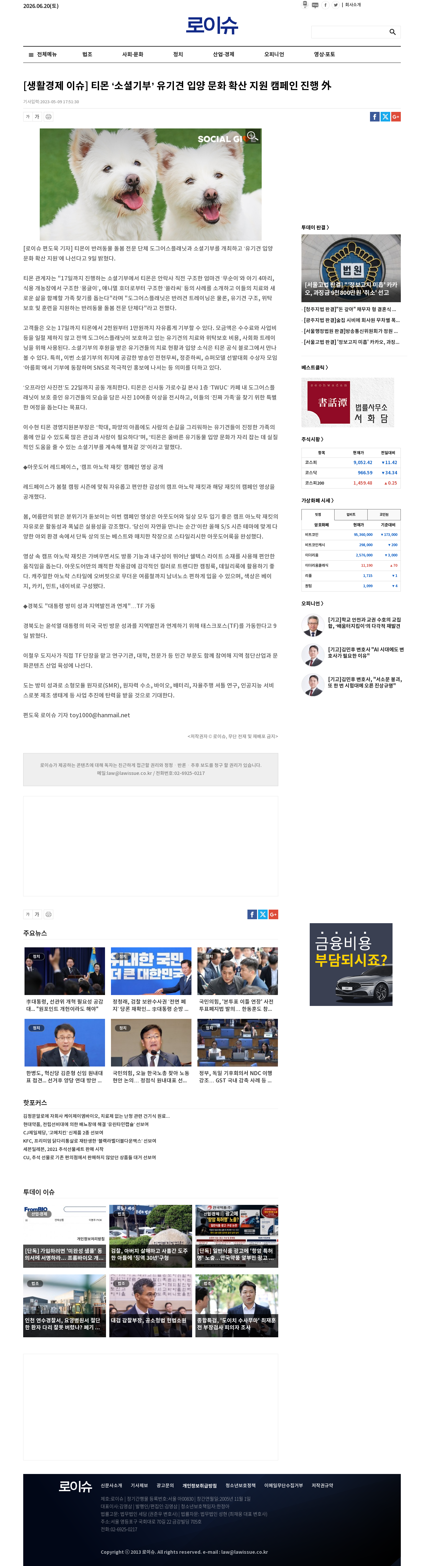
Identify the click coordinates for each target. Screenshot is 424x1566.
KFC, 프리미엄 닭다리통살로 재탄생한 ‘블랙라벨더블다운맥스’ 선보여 (89, 1141)
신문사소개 (111, 1486)
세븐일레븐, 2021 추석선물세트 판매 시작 (63, 1149)
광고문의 (165, 1486)
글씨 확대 (37, 116)
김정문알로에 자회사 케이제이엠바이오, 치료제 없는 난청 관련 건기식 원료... (96, 1116)
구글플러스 (396, 116)
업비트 (350, 515)
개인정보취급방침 (200, 1486)
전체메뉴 (47, 54)
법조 (87, 54)
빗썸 (318, 515)
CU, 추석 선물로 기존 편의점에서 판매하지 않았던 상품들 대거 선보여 (89, 1158)
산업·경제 (223, 54)
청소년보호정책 (241, 1486)
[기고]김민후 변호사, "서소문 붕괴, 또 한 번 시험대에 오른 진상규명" (365, 683)
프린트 (48, 116)
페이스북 (375, 116)
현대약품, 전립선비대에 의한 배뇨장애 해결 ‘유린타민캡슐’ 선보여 (86, 1124)
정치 (178, 54)
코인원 (384, 515)
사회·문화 (132, 54)
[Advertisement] (89, 845)
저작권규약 (322, 1486)
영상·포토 (324, 54)
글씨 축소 (28, 116)
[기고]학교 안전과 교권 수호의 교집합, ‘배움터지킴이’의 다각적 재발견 (364, 623)
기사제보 (139, 1486)
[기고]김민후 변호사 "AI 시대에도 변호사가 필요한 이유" (366, 653)
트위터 (385, 116)
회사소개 (351, 5)
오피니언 (274, 54)
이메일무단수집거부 (283, 1486)
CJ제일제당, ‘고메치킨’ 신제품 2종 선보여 (63, 1133)
